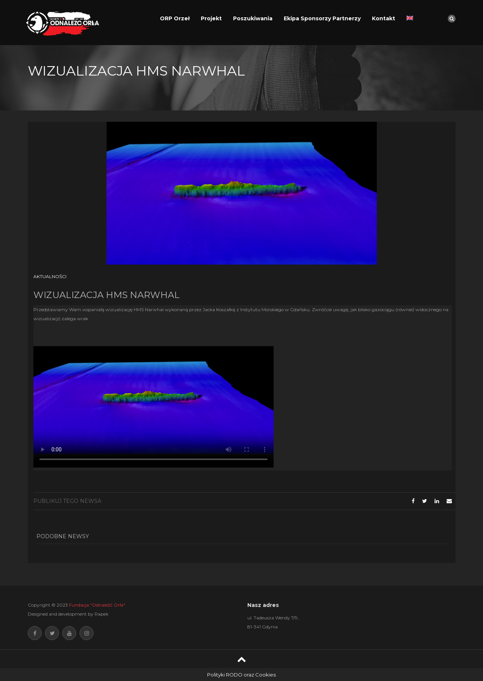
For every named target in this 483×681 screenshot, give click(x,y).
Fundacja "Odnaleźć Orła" (97, 605)
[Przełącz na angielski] (409, 18)
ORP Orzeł (175, 18)
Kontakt (383, 18)
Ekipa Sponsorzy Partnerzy (322, 18)
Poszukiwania (252, 18)
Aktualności (49, 276)
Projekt (211, 18)
